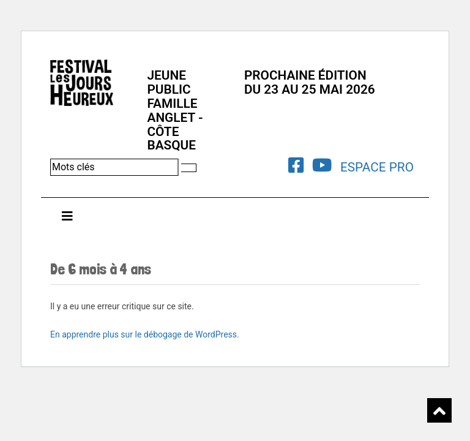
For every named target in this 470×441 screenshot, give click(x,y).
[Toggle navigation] (67, 219)
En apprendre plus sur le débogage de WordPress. (144, 334)
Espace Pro (377, 167)
